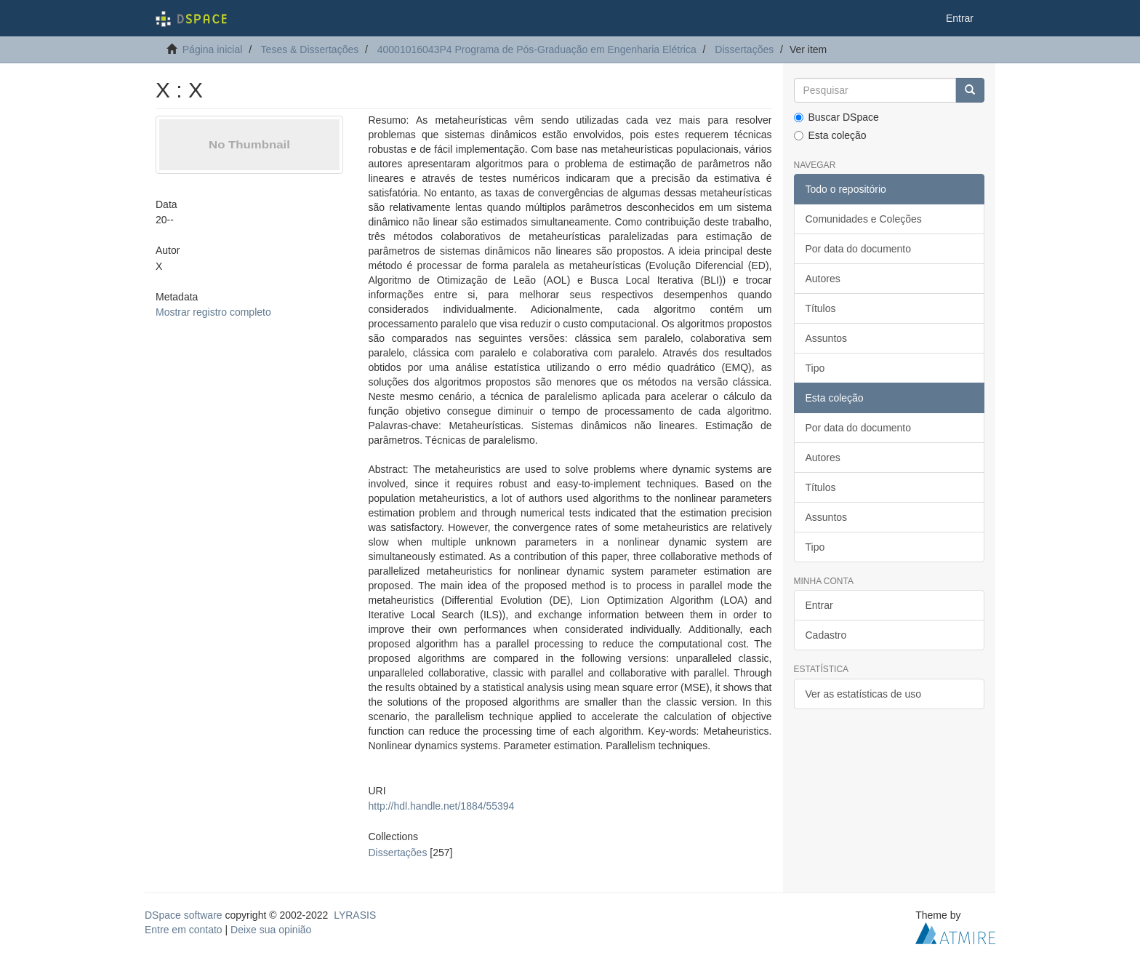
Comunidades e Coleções (864, 219)
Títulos (821, 308)
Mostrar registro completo (213, 312)
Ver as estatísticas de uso (864, 694)
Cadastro (826, 635)
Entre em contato (183, 929)
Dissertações (744, 49)
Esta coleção (830, 135)
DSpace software (183, 915)
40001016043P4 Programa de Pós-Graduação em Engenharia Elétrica (537, 49)
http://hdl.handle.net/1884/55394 (441, 806)
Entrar (819, 605)
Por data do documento (859, 249)
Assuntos (827, 338)
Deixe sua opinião (270, 929)
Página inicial (212, 49)
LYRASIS (355, 915)
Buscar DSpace (836, 117)
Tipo (815, 368)
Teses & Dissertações (310, 49)
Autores (823, 278)
